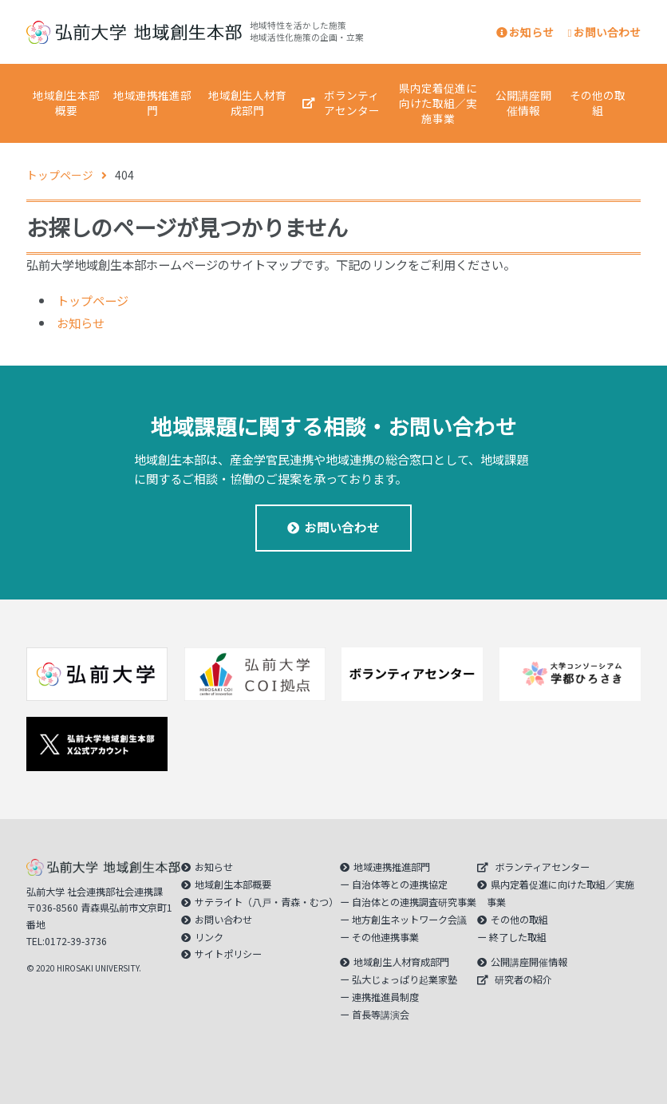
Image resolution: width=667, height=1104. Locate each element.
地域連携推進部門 (152, 102)
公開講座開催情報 (523, 102)
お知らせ (525, 32)
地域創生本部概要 (66, 102)
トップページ (92, 300)
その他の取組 (598, 102)
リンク (209, 937)
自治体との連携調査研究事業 (414, 902)
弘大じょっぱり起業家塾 (404, 979)
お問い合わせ (604, 32)
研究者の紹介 (523, 979)
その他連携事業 (385, 937)
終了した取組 (518, 937)
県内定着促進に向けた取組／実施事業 (438, 103)
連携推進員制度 (385, 997)
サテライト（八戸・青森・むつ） (266, 902)
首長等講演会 (380, 1014)
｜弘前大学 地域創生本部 (134, 32)
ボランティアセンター (352, 102)
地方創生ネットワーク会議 (409, 919)
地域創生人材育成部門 (247, 102)
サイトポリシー (228, 954)
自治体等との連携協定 (400, 884)
